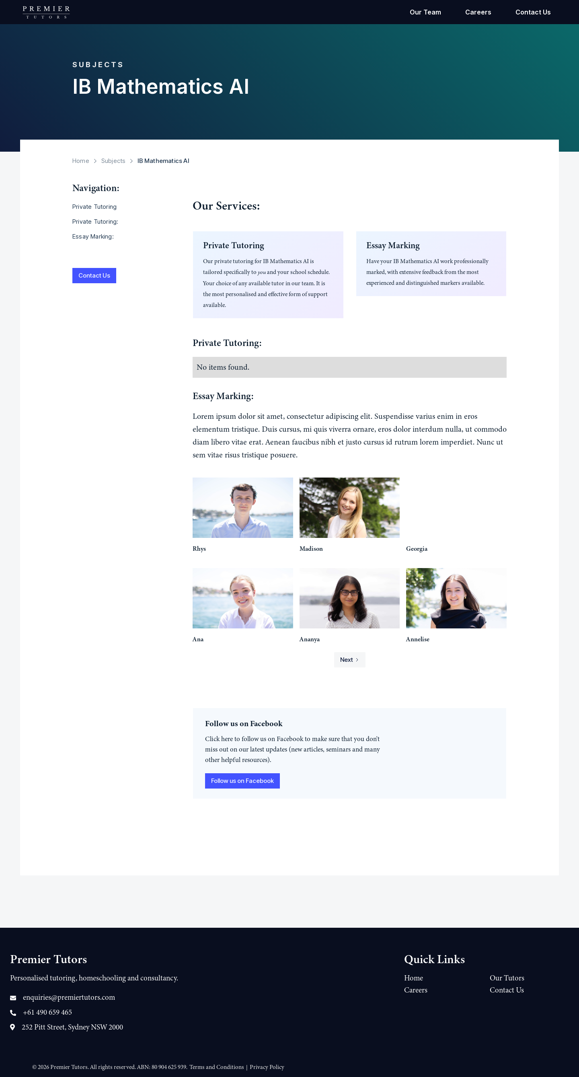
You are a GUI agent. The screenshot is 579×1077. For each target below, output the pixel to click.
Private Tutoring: (95, 221)
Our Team (425, 12)
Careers (478, 12)
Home (80, 161)
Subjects (113, 161)
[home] (46, 12)
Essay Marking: (93, 236)
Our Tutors (507, 978)
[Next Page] (349, 659)
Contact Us (533, 12)
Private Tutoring (94, 206)
